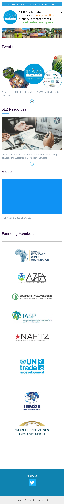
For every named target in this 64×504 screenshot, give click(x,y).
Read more (32, 101)
